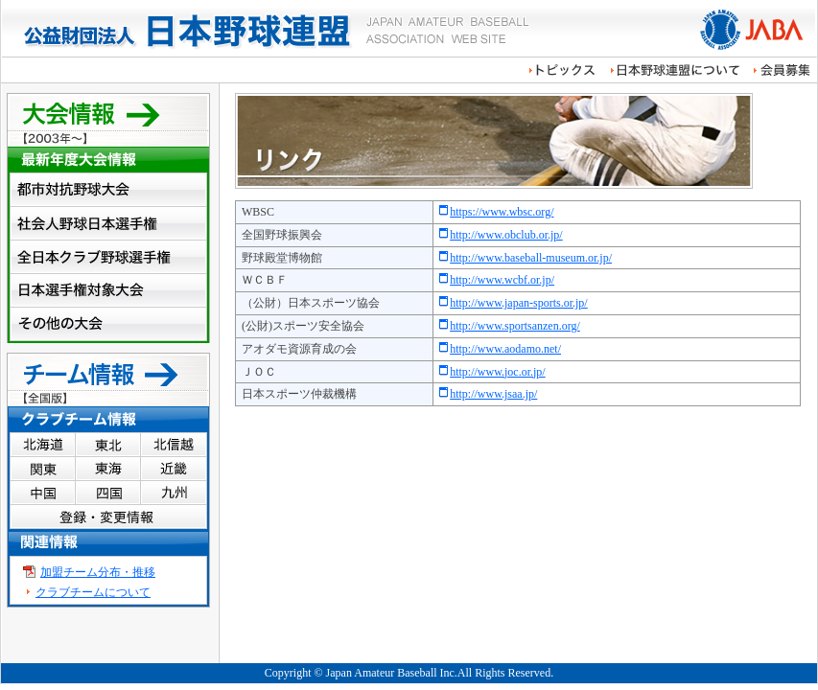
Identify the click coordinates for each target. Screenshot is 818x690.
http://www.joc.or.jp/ (498, 372)
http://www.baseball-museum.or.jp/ (531, 257)
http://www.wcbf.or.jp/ (502, 280)
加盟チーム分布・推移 (97, 572)
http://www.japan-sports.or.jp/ (519, 303)
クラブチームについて (93, 592)
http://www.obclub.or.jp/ (506, 235)
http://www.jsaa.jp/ (493, 394)
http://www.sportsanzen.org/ (515, 326)
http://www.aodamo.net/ (505, 349)
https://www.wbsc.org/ (501, 211)
